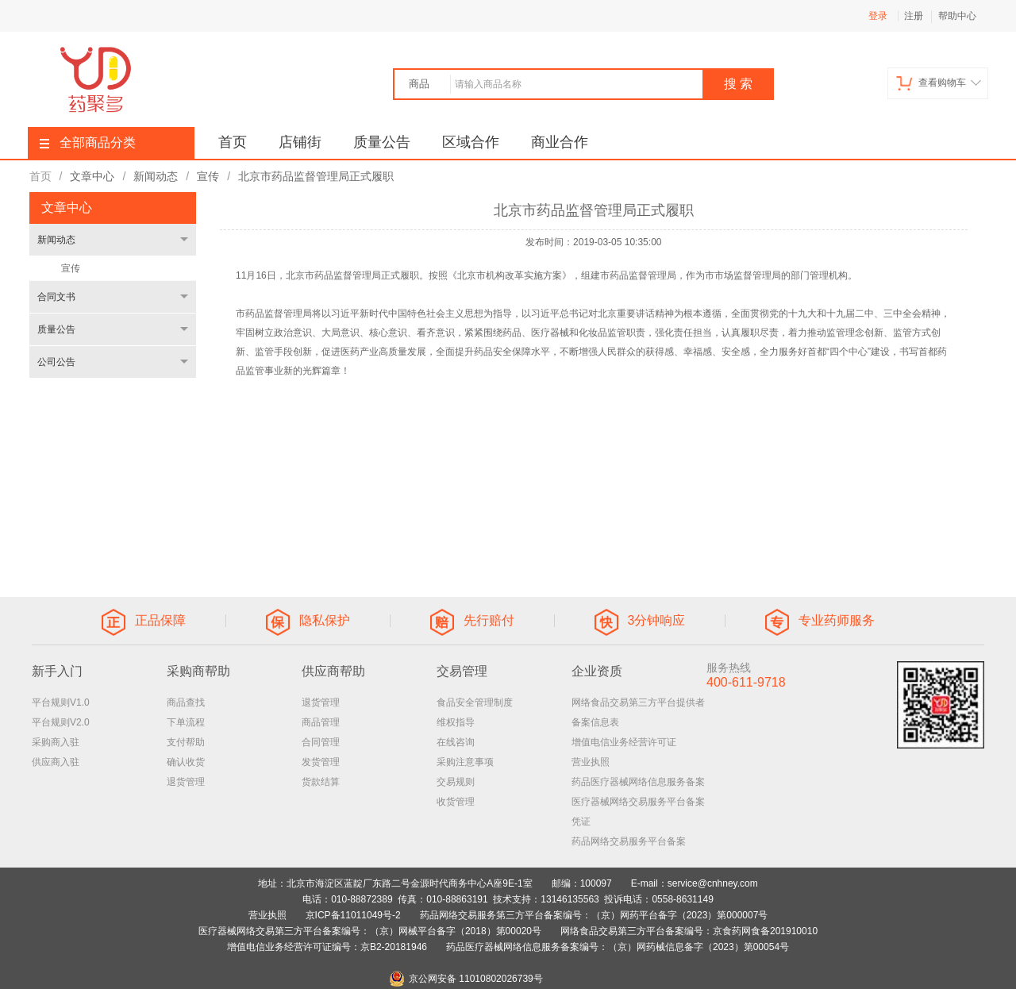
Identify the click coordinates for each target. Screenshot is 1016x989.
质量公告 (381, 142)
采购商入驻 (55, 742)
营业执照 (591, 762)
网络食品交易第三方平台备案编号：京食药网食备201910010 (689, 931)
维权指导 (456, 722)
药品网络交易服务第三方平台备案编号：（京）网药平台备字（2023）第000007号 (594, 915)
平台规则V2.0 (61, 722)
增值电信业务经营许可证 (624, 742)
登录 (877, 15)
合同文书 (56, 296)
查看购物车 (938, 82)
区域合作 (470, 142)
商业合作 (559, 142)
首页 (232, 142)
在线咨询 (456, 742)
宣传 (70, 268)
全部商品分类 (88, 142)
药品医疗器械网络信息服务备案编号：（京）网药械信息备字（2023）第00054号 (617, 946)
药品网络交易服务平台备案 (629, 841)
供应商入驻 (55, 762)
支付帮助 (186, 742)
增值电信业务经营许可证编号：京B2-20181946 (327, 946)
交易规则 (456, 781)
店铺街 (300, 142)
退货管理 (186, 781)
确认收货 (186, 762)
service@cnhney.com (713, 883)
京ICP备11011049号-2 (353, 915)
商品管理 (321, 722)
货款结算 (321, 781)
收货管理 (456, 801)
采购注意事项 (465, 762)
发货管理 (321, 762)
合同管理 (321, 742)
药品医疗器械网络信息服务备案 (638, 781)
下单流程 (186, 722)
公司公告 (56, 362)
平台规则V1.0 (61, 702)
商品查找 (186, 702)
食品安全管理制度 (475, 702)
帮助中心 (957, 15)
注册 (913, 15)
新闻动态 (56, 239)
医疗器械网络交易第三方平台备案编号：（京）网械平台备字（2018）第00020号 (369, 931)
